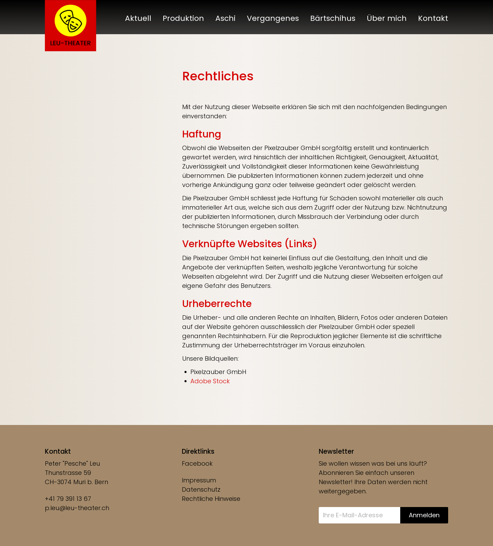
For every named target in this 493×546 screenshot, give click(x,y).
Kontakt (433, 18)
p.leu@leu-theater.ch (77, 508)
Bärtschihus (332, 18)
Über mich (387, 18)
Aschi (225, 18)
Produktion (183, 18)
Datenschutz (201, 489)
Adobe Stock (210, 381)
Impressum (199, 480)
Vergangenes (273, 18)
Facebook (197, 463)
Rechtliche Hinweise (211, 498)
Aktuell (138, 18)
